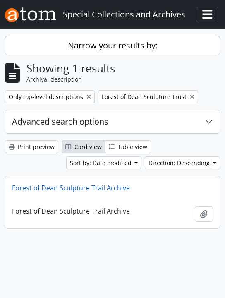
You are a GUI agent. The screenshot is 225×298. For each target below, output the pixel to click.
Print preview (32, 147)
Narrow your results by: (113, 45)
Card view (83, 147)
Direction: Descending (179, 163)
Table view (128, 147)
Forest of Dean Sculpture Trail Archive (71, 187)
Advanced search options (60, 121)
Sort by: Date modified (101, 163)
